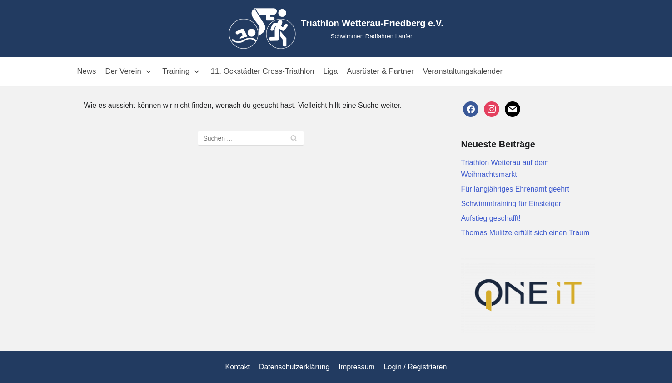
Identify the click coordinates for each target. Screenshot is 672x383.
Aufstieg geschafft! (491, 218)
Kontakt (237, 367)
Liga (331, 71)
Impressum (357, 367)
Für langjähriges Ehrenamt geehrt (515, 189)
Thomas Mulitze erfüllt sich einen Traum (525, 233)
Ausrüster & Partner (380, 71)
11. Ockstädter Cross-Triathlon (262, 71)
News (86, 71)
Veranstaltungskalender (463, 71)
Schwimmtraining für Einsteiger (511, 203)
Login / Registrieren (415, 367)
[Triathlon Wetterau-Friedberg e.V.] (336, 28)
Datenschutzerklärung (294, 367)
